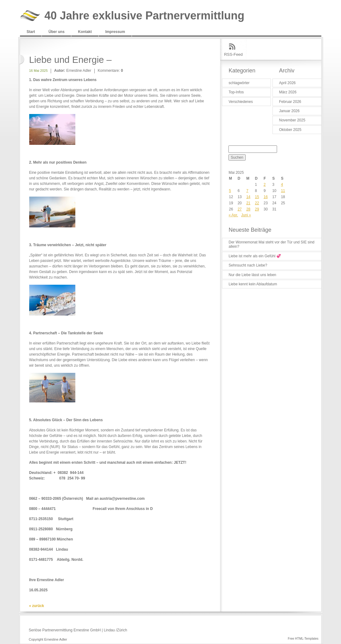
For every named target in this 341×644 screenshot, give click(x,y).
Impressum (115, 32)
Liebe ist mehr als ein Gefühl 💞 (255, 256)
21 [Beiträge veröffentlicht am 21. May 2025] (248, 203)
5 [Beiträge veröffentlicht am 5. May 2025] (230, 191)
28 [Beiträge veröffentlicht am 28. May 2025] (248, 209)
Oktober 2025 (290, 130)
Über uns (57, 32)
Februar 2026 (290, 102)
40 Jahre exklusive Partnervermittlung (144, 16)
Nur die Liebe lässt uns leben (252, 275)
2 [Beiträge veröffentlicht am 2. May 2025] (265, 184)
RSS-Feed (233, 54)
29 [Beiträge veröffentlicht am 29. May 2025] (257, 209)
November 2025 (292, 120)
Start (31, 32)
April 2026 (287, 83)
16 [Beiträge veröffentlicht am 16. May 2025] (266, 197)
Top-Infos (236, 92)
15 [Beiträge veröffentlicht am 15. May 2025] (257, 197)
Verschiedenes (241, 102)
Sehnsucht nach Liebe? (248, 265)
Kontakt (85, 32)
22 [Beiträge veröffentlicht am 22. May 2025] (257, 203)
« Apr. (233, 215)
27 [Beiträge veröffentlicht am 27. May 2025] (240, 209)
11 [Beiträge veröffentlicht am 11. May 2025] (283, 191)
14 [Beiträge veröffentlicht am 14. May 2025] (248, 197)
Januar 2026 (289, 111)
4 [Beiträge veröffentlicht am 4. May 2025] (282, 184)
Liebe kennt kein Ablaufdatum (253, 284)
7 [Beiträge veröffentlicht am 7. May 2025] (247, 191)
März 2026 (288, 92)
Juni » (246, 215)
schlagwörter (239, 83)
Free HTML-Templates (303, 638)
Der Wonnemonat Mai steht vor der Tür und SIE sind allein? (272, 244)
